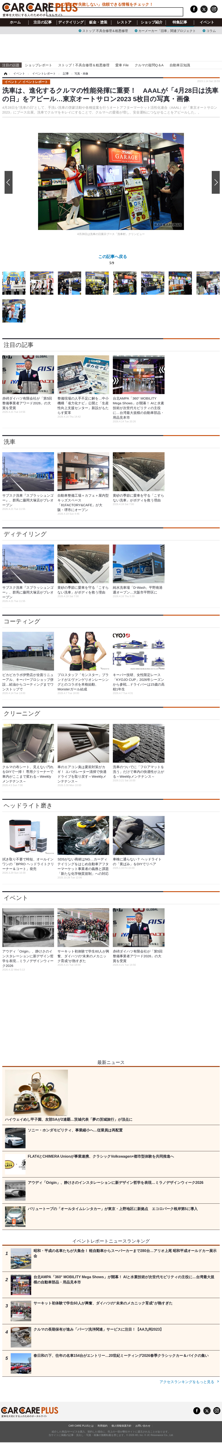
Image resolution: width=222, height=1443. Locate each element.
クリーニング (22, 713)
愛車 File (122, 65)
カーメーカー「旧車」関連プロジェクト (167, 30)
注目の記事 (43, 22)
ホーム (15, 22)
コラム (211, 30)
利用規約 (103, 1425)
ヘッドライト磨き (28, 805)
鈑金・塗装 (98, 22)
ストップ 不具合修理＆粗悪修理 (105, 30)
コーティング (22, 621)
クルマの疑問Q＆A (149, 65)
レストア (124, 22)
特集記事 (180, 22)
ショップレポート (38, 65)
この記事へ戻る (112, 260)
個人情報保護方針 (121, 1425)
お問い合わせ (142, 1425)
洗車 (9, 442)
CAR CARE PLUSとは (81, 1425)
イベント (207, 22)
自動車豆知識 (180, 65)
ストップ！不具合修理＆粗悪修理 (83, 65)
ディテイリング (71, 22)
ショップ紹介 (152, 22)
